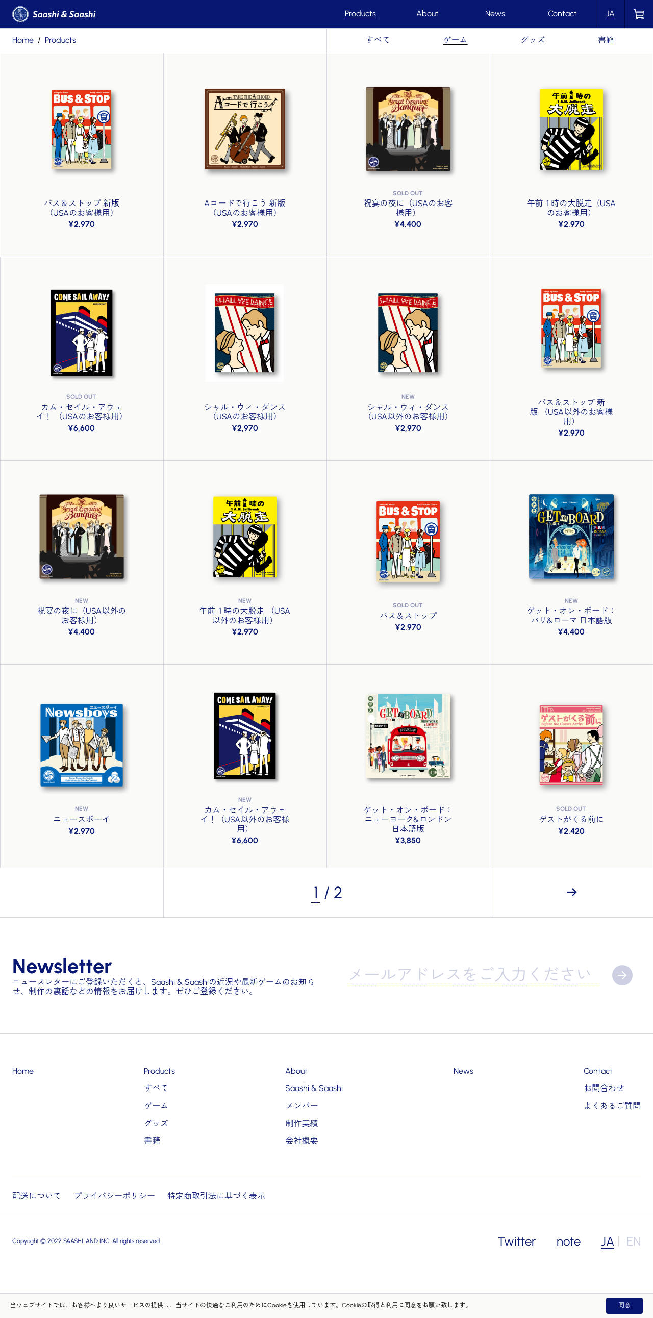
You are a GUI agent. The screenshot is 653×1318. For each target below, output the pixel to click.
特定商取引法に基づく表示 (216, 1196)
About (427, 13)
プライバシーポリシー (114, 1196)
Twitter (516, 1241)
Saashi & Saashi (314, 1088)
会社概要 (301, 1141)
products (60, 40)
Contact (562, 13)
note (569, 1241)
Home (23, 40)
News (495, 13)
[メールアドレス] (473, 975)
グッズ (532, 40)
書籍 (606, 40)
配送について (36, 1196)
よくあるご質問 (612, 1106)
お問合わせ (604, 1088)
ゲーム (455, 40)
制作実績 (301, 1123)
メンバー (301, 1106)
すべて (378, 40)
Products (360, 13)
